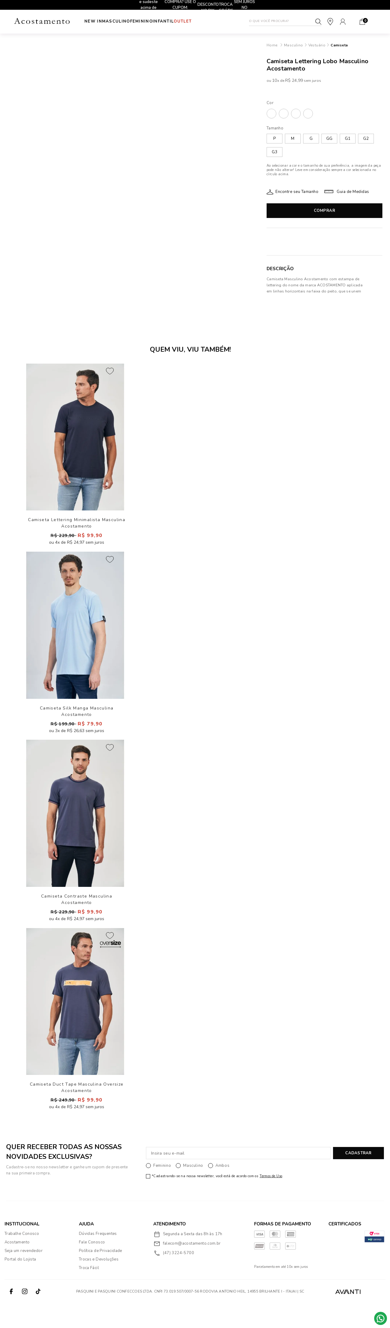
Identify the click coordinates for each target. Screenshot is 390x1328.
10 (275, 80)
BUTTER (284, 113)
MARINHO (296, 113)
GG (329, 138)
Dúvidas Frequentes (98, 1258)
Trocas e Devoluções (99, 1284)
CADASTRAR (358, 1178)
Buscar (318, 22)
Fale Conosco (92, 1267)
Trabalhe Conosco (22, 1258)
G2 (366, 138)
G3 (274, 152)
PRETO (308, 113)
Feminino (153, 21)
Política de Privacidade (100, 1275)
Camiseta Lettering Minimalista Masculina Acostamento (76, 527)
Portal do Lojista (20, 1284)
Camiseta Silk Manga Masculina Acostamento (77, 721)
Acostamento (17, 1267)
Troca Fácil (89, 1292)
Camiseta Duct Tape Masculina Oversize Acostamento (77, 1111)
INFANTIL (181, 21)
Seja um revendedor (24, 1275)
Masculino (122, 21)
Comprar (324, 210)
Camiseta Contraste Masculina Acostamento (76, 913)
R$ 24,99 (294, 80)
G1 (347, 138)
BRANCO (271, 113)
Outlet (207, 21)
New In (93, 21)
